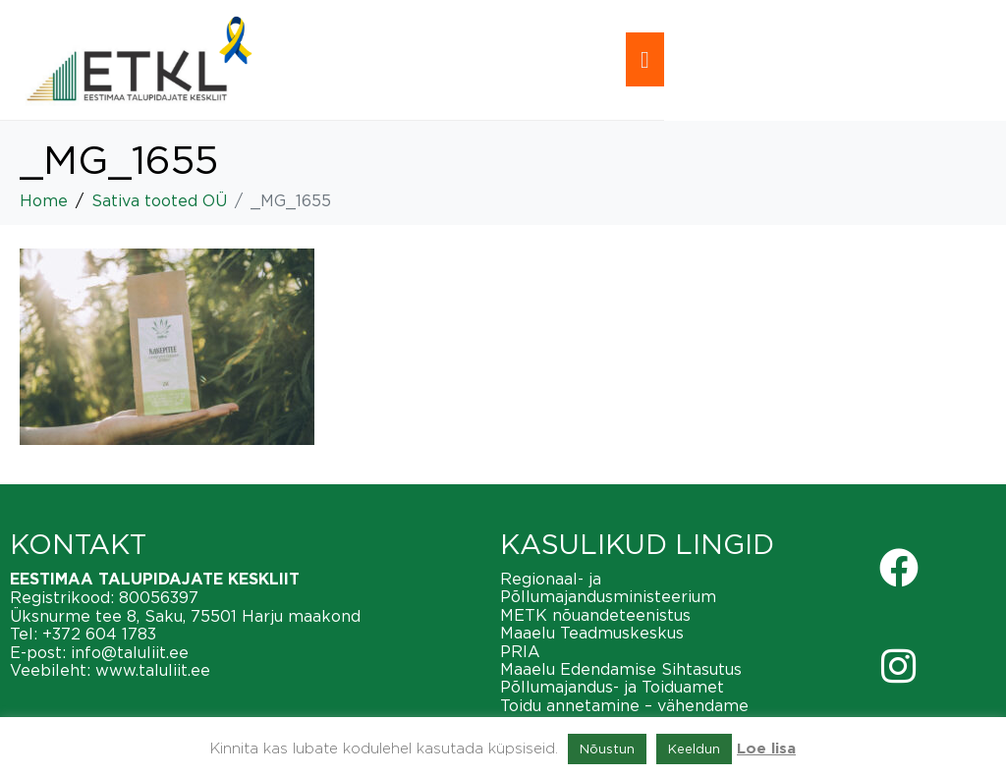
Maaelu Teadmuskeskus (592, 632)
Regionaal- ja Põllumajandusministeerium (608, 587)
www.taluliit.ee (152, 670)
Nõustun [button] (607, 748)
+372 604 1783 (99, 633)
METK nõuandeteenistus (595, 615)
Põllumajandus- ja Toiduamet (612, 686)
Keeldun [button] (694, 748)
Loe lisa (766, 749)
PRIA (520, 651)
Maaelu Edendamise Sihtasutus (621, 669)
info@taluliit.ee (130, 652)
